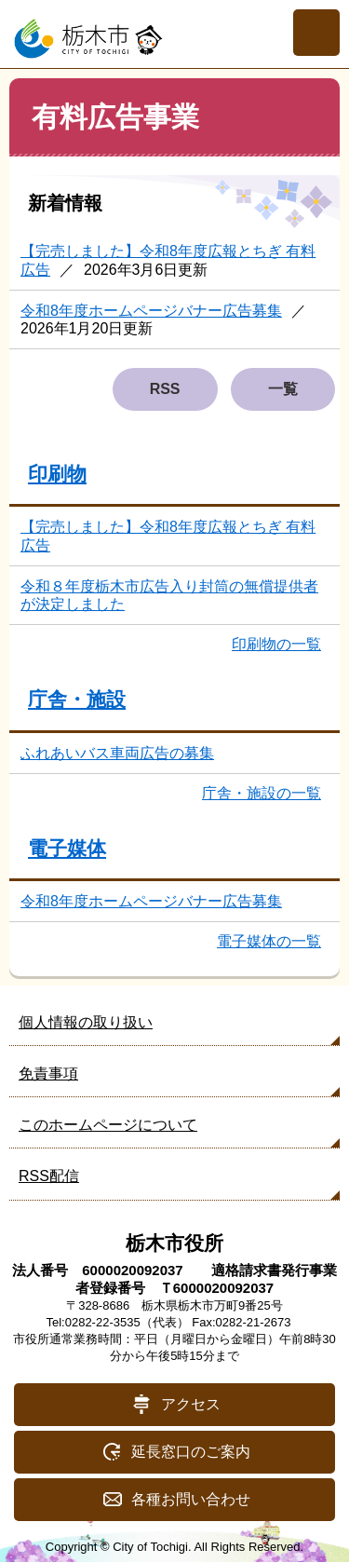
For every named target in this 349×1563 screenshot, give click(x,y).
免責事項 (48, 1073)
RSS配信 (49, 1176)
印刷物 (57, 473)
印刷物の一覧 (276, 644)
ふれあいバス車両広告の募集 (117, 753)
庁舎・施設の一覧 (261, 793)
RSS (165, 389)
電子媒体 (67, 848)
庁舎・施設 (77, 699)
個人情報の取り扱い (86, 1022)
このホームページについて (108, 1125)
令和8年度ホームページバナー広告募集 (151, 311)
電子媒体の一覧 (269, 941)
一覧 (283, 389)
